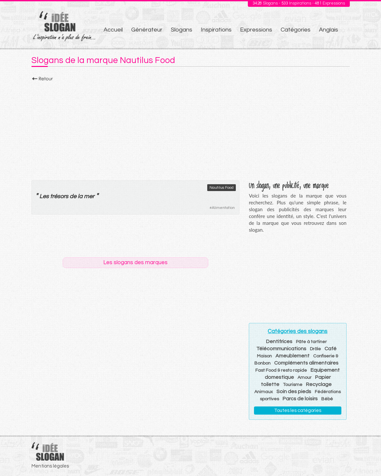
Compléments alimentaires (306, 363)
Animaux (263, 392)
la (80, 196)
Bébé (327, 399)
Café (330, 348)
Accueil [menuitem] (113, 30)
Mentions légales (50, 466)
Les (44, 196)
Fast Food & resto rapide (281, 370)
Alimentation (223, 208)
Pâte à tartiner (311, 342)
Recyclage (319, 384)
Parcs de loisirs (300, 398)
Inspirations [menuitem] (216, 30)
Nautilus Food (222, 188)
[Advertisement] (191, 129)
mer (89, 196)
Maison (264, 356)
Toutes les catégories (297, 410)
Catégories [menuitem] (296, 30)
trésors (59, 196)
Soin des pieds (293, 391)
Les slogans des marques (135, 262)
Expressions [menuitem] (256, 30)
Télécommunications (281, 348)
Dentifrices (279, 341)
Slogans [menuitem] (181, 30)
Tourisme (292, 384)
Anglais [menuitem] (328, 30)
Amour (304, 377)
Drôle (315, 349)
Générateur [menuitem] (146, 30)
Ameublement (292, 355)
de (73, 196)
